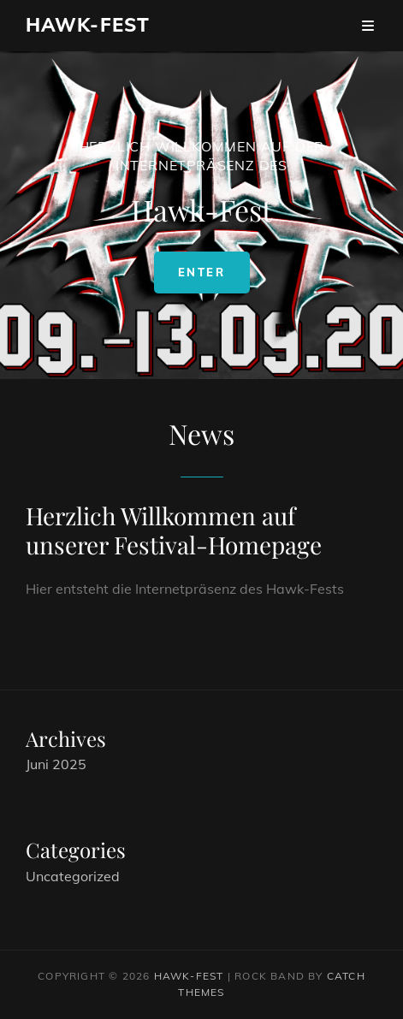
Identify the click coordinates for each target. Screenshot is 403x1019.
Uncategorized (73, 876)
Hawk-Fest (88, 25)
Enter (214, 278)
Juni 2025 (56, 764)
